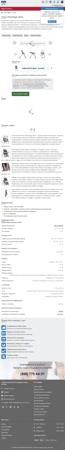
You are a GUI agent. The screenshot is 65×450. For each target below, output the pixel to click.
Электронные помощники (41, 406)
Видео (26, 35)
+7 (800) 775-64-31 (9, 388)
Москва (3, 424)
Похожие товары (36, 35)
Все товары (38, 382)
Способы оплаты (40, 435)
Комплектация (6, 35)
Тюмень (3, 438)
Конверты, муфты (39, 409)
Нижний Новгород (6, 435)
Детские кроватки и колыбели (42, 392)
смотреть (60, 314)
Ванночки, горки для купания (42, 403)
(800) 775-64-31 (6, 9)
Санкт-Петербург (6, 427)
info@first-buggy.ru (9, 395)
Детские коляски (38, 389)
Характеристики (17, 35)
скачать (61, 311)
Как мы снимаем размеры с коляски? (11, 222)
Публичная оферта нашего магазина (43, 447)
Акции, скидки (38, 386)
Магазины (4, 420)
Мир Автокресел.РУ (39, 414)
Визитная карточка (9, 399)
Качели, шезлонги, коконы (41, 398)
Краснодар (4, 432)
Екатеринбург (5, 429)
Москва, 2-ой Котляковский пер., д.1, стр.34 (16, 402)
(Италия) (58, 226)
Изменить (52, 21)
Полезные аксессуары (40, 412)
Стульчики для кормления (41, 395)
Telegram (6, 392)
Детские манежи (38, 400)
